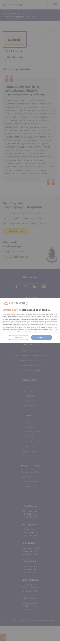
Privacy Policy (23, 324)
